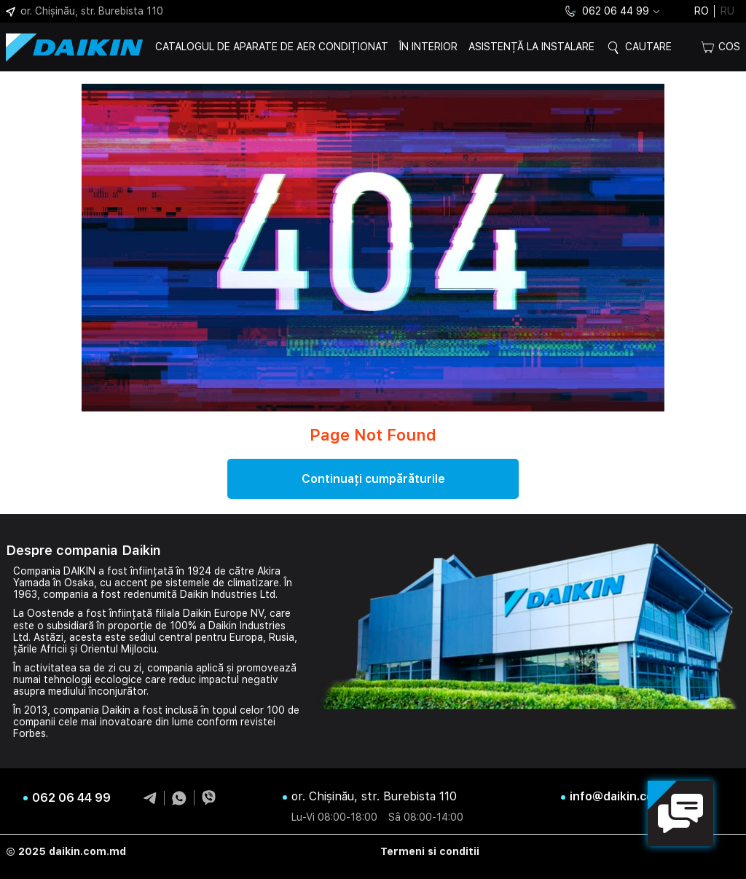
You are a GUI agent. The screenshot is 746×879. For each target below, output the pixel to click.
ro (701, 11)
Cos (720, 47)
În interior (428, 46)
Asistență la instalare (531, 46)
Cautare (648, 46)
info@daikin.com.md (627, 796)
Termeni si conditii (429, 851)
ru (727, 11)
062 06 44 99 (606, 11)
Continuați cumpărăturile (373, 479)
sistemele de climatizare (222, 582)
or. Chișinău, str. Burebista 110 (84, 11)
